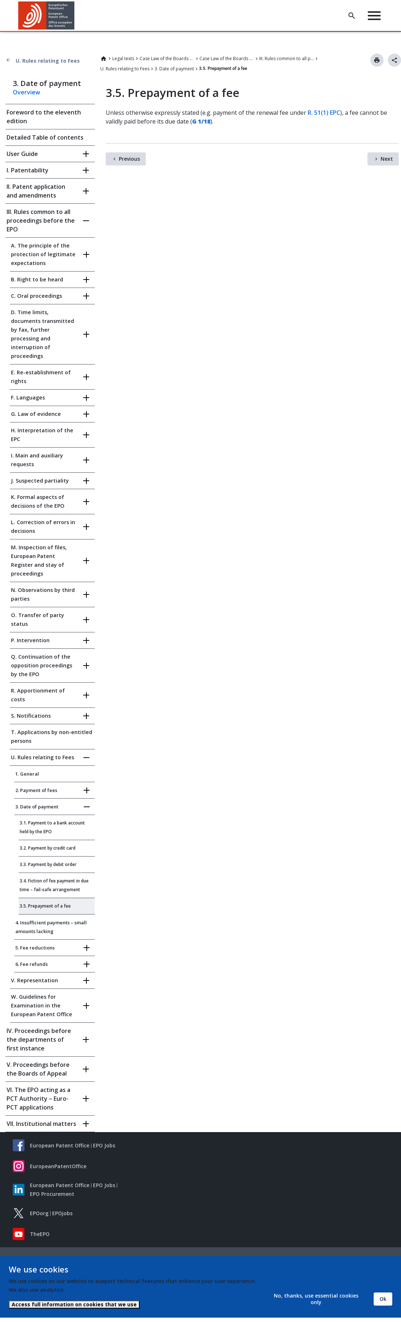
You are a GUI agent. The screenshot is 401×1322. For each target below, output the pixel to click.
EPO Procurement (52, 1193)
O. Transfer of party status (37, 619)
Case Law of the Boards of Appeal (167, 58)
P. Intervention (30, 640)
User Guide (22, 154)
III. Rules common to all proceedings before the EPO (286, 58)
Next (387, 158)
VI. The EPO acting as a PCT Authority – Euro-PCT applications (38, 1098)
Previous (129, 158)
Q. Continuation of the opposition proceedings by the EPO (41, 665)
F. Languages (28, 397)
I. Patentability (27, 170)
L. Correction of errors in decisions (43, 526)
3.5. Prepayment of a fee (45, 906)
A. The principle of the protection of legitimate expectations (43, 254)
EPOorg (39, 1213)
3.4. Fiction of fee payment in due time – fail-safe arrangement (54, 885)
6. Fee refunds (31, 964)
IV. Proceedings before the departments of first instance (39, 1039)
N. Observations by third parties (43, 594)
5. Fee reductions (35, 947)
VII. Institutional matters (41, 1124)
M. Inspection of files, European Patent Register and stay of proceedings (39, 560)
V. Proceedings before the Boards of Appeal (38, 1069)
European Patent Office (59, 1145)
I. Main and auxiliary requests (37, 460)
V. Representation (34, 980)
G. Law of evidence (36, 413)
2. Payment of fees (36, 790)
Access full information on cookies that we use (74, 1304)
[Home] (46, 15)
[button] (76, 15)
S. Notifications (31, 715)
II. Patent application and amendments (36, 191)
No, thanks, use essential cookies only (316, 1299)
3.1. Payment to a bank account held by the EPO (52, 827)
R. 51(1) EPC (324, 113)
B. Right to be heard (37, 279)
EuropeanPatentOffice (58, 1166)
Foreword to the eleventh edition (44, 116)
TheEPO (40, 1234)
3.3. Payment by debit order (48, 864)
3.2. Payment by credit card (47, 848)
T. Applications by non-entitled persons (51, 736)
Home (103, 58)
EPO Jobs (104, 1145)
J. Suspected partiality (40, 480)
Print (377, 60)
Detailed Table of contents (45, 137)
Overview (26, 92)
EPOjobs (62, 1213)
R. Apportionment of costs (38, 695)
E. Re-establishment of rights (41, 377)
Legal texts (123, 58)
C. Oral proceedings (36, 295)
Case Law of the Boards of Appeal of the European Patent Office (226, 58)
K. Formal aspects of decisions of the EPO (38, 501)
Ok (382, 1298)
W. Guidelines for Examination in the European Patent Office (41, 1005)
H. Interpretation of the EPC (42, 434)
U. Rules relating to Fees (48, 60)
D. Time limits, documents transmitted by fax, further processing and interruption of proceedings (42, 334)
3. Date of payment (174, 69)
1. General (27, 774)
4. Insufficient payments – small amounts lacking (51, 927)
